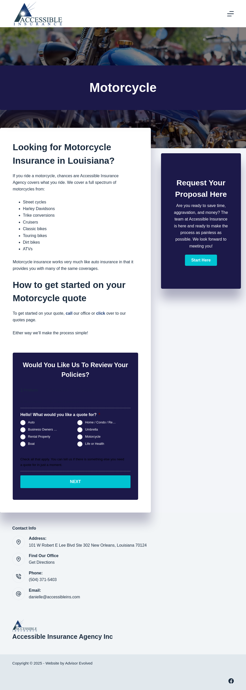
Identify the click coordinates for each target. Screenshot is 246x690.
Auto (31, 422)
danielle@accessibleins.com (54, 597)
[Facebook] (231, 681)
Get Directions (41, 562)
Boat (31, 444)
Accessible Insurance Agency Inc (62, 636)
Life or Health (94, 444)
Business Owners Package (45, 430)
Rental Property (39, 437)
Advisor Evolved (79, 663)
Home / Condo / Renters (102, 422)
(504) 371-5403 (42, 579)
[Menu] (230, 13)
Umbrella (91, 430)
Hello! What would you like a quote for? (60, 414)
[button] (201, 260)
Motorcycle (92, 437)
